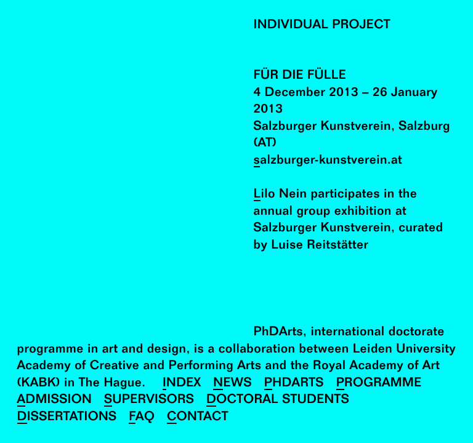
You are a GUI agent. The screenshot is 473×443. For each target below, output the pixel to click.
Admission (54, 400)
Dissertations (67, 417)
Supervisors (149, 400)
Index (182, 383)
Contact (197, 417)
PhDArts (294, 383)
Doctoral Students (277, 400)
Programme (379, 383)
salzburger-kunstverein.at (328, 160)
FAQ (142, 417)
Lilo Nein (280, 194)
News (232, 383)
